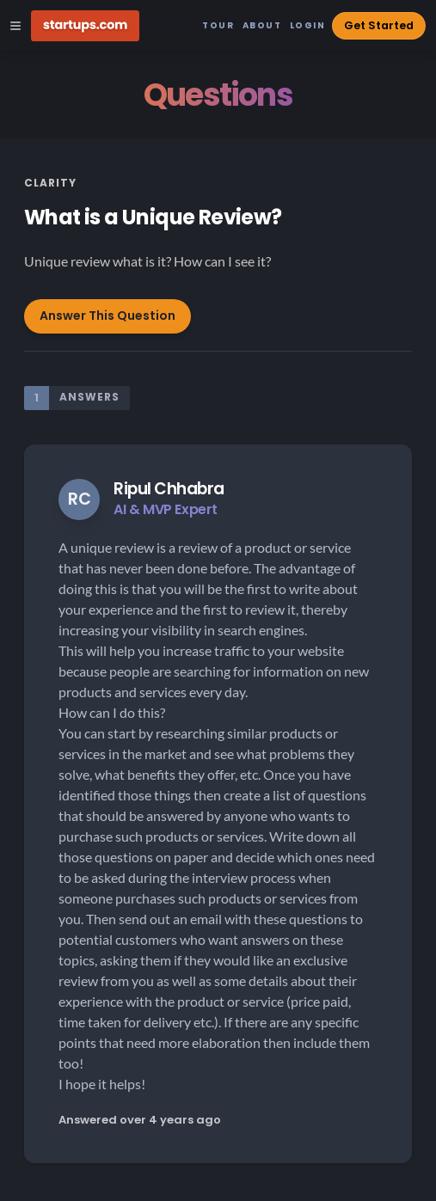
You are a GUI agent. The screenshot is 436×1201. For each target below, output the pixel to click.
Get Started (379, 25)
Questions (218, 95)
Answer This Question (107, 315)
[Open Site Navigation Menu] (15, 26)
